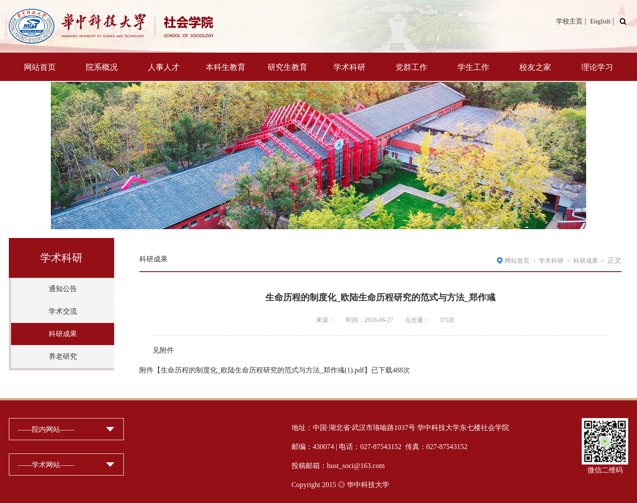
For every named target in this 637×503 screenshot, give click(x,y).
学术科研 (349, 67)
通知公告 (63, 288)
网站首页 (40, 67)
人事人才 (164, 67)
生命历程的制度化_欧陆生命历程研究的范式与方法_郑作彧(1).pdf (262, 370)
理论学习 (597, 67)
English (600, 21)
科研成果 (63, 334)
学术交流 (63, 311)
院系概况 (102, 67)
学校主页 (569, 21)
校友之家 (535, 67)
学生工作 (473, 67)
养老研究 (63, 356)
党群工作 (411, 67)
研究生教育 (287, 67)
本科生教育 (226, 67)
